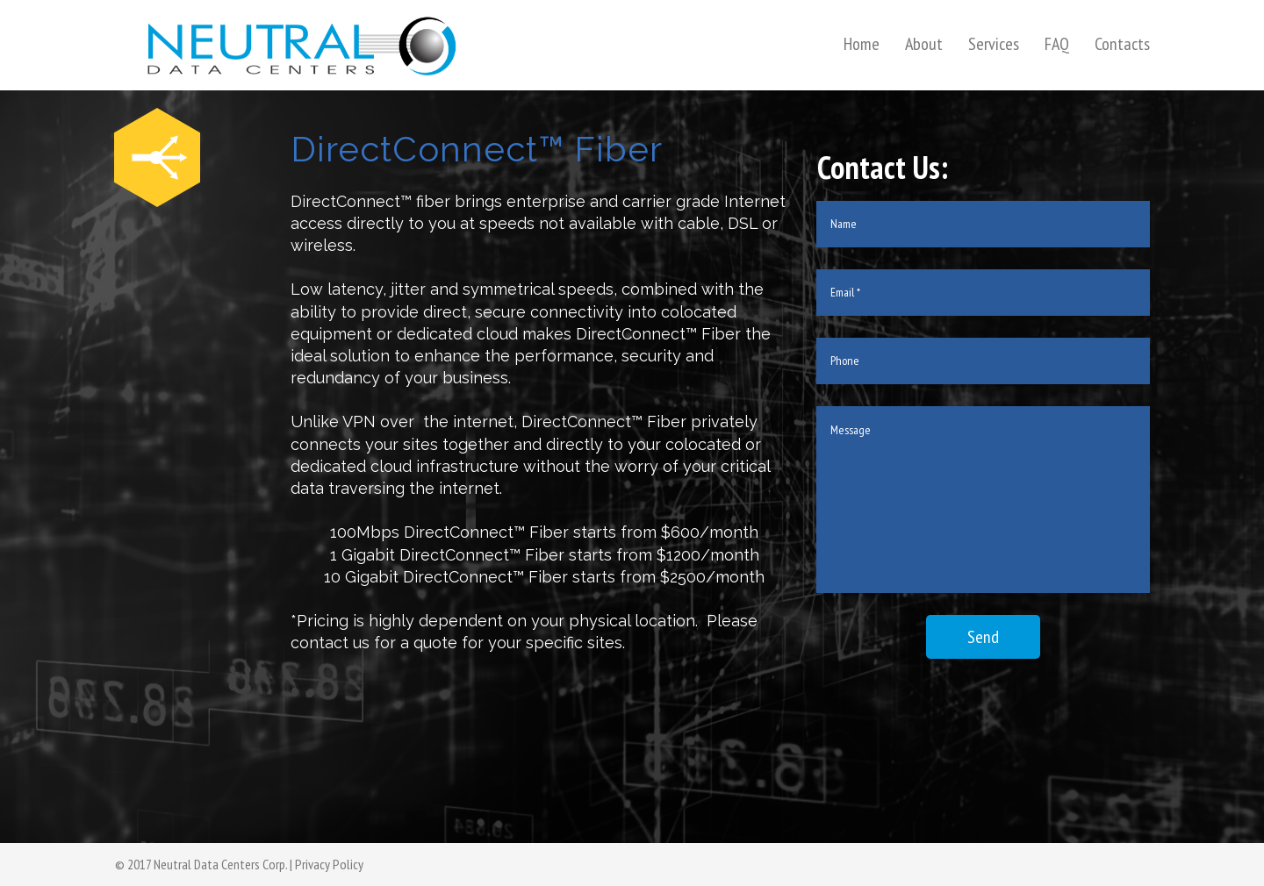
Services (993, 44)
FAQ (1057, 44)
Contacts (1122, 44)
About (924, 44)
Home (862, 44)
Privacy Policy (329, 864)
